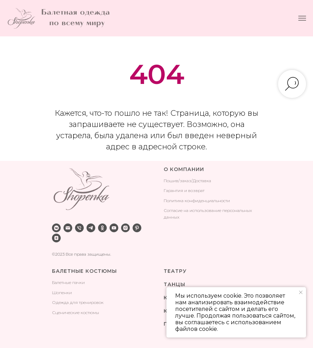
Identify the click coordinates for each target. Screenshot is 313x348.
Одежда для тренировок (78, 302)
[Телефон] (79, 227)
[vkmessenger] (56, 227)
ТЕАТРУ (175, 271)
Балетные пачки (68, 282)
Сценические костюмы (75, 312)
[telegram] (91, 227)
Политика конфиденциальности (197, 200)
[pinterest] (137, 227)
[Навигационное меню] (302, 18)
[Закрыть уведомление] (300, 292)
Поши (170, 180)
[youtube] (114, 227)
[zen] (56, 238)
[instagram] (125, 227)
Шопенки (62, 292)
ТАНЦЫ (174, 284)
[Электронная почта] (68, 227)
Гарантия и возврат (184, 190)
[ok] (102, 227)
